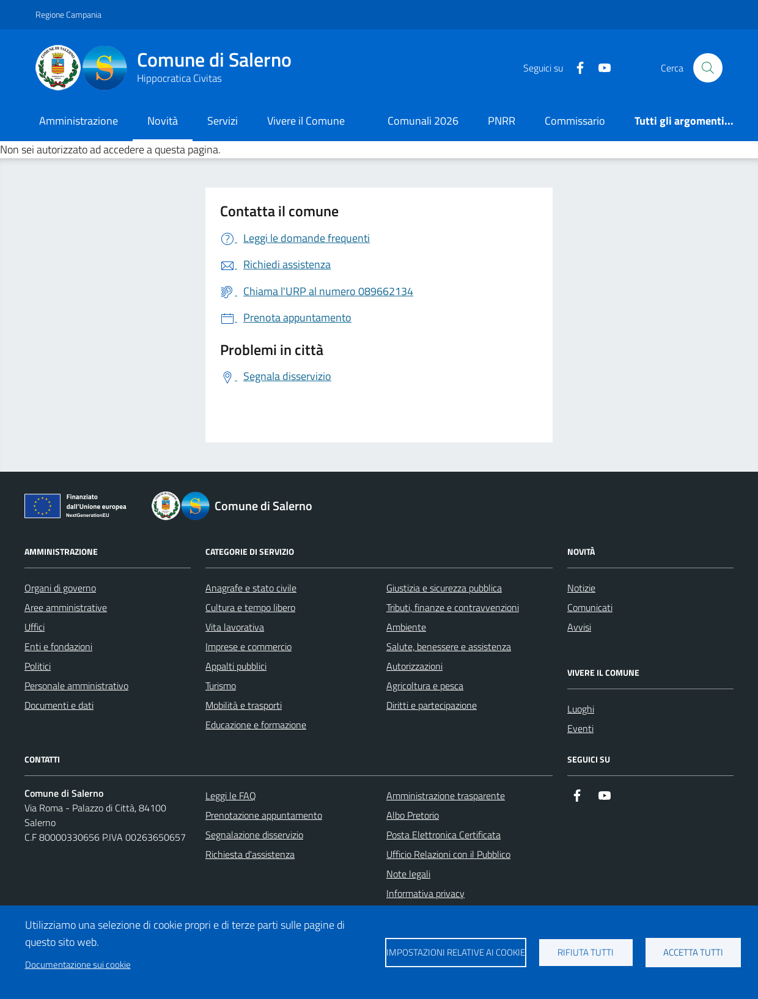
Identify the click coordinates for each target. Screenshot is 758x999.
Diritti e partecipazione (431, 705)
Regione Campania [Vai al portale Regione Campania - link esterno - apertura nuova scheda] (68, 14)
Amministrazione (78, 120)
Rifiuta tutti (585, 952)
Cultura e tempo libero (250, 607)
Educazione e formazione (255, 724)
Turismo (220, 685)
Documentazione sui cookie (78, 964)
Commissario (575, 120)
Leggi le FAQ (230, 795)
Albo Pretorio (412, 815)
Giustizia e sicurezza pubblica (444, 587)
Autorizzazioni (414, 666)
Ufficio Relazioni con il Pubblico (448, 854)
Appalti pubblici (236, 666)
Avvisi (579, 627)
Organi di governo (60, 587)
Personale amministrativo (76, 685)
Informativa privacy (425, 893)
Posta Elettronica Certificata (443, 834)
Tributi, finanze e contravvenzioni (452, 607)
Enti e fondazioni (58, 646)
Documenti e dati (59, 705)
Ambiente (406, 627)
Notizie (581, 587)
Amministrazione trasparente (445, 795)
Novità (162, 120)
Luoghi (580, 708)
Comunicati (590, 607)
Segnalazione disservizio (254, 834)
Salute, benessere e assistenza (448, 646)
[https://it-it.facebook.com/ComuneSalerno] (575, 68)
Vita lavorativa (234, 627)
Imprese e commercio (248, 646)
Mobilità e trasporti (243, 705)
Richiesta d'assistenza (250, 854)
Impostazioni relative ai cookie (455, 952)
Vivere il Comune (306, 120)
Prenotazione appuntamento (263, 815)
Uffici (34, 627)
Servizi (222, 120)
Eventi (580, 728)
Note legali (408, 873)
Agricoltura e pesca (424, 685)
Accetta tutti (693, 952)
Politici (37, 666)
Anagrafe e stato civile (250, 587)
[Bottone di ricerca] (708, 67)
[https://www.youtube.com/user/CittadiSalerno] (599, 68)
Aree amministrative (65, 607)
